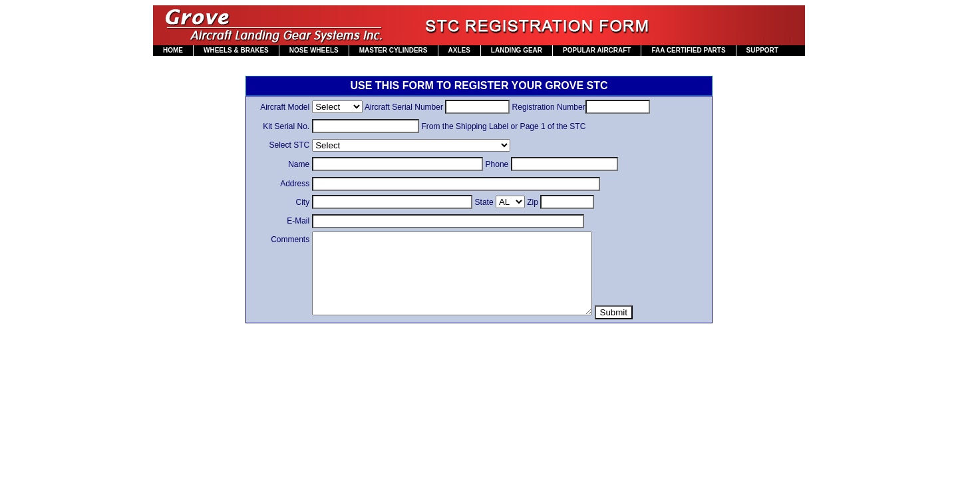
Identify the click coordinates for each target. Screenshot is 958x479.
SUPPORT (762, 50)
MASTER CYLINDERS (393, 50)
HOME (173, 50)
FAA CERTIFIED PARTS (688, 50)
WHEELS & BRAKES (236, 50)
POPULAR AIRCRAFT (597, 50)
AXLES (459, 50)
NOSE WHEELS (314, 50)
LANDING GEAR (516, 50)
